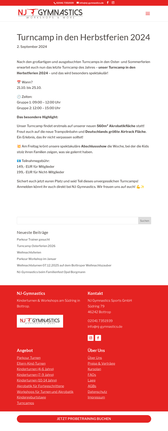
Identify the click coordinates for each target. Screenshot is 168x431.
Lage (91, 380)
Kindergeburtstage (31, 397)
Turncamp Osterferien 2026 (36, 246)
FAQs (92, 375)
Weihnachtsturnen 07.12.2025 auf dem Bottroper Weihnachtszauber (64, 265)
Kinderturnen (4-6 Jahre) (35, 369)
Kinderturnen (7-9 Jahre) (35, 375)
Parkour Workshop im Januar (36, 259)
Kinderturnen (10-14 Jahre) (37, 380)
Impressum (96, 397)
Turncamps (25, 403)
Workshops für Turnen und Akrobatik (45, 392)
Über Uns (95, 358)
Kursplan (94, 369)
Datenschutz (97, 392)
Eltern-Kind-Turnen (31, 363)
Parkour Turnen (29, 358)
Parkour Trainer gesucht (33, 239)
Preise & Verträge (101, 363)
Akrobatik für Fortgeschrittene (40, 386)
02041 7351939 (65, 2)
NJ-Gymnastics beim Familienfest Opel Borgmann (51, 272)
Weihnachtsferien (29, 252)
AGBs (92, 386)
